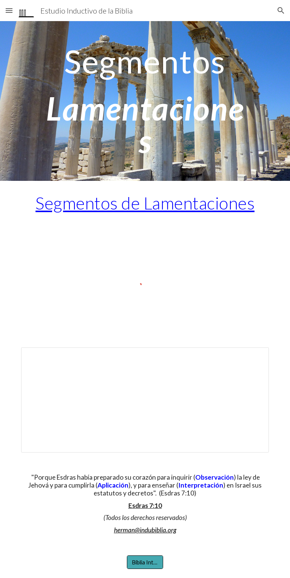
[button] (9, 10)
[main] (144, 101)
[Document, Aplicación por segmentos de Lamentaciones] (144, 399)
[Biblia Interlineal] (144, 562)
